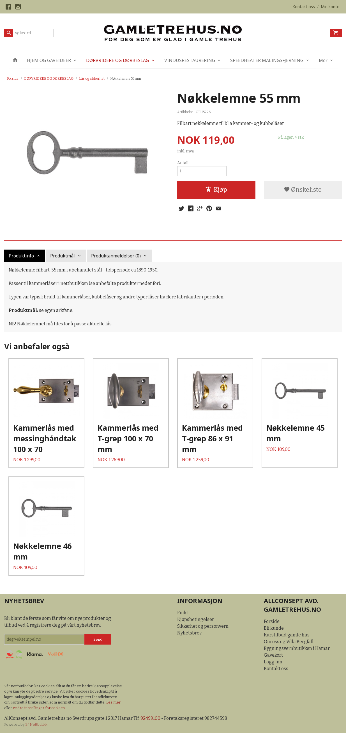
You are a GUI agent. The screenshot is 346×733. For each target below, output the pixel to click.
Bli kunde (274, 628)
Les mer (113, 702)
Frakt (182, 612)
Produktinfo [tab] (21, 256)
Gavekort (273, 655)
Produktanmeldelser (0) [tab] (116, 256)
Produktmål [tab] (62, 256)
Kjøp (216, 189)
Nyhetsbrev (189, 633)
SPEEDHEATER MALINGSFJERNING (266, 60)
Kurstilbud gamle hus (287, 635)
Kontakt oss (276, 668)
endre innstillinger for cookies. (39, 708)
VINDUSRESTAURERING (189, 60)
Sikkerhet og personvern (203, 626)
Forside (13, 79)
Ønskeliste (303, 189)
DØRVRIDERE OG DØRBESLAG (117, 60)
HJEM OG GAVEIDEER (49, 60)
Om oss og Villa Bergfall (288, 641)
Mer (323, 60)
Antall (182, 163)
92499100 (150, 718)
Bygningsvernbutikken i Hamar (297, 648)
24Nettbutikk (36, 724)
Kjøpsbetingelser (195, 619)
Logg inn (273, 662)
